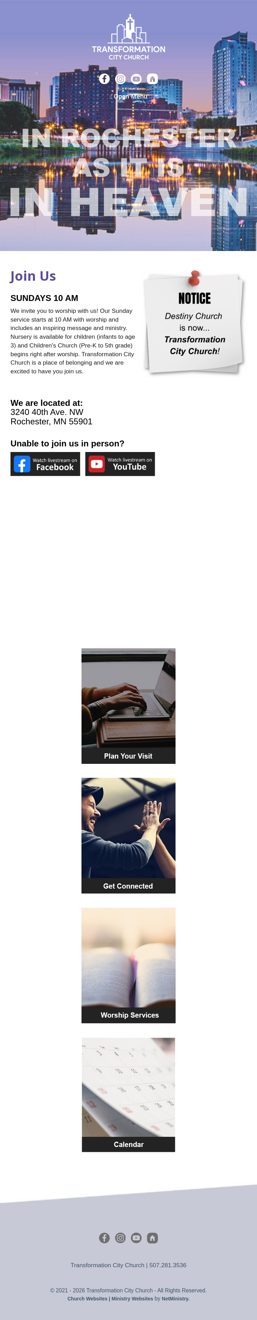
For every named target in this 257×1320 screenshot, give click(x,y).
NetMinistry (175, 1298)
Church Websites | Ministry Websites (111, 1298)
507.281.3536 (167, 1265)
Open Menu (128, 96)
